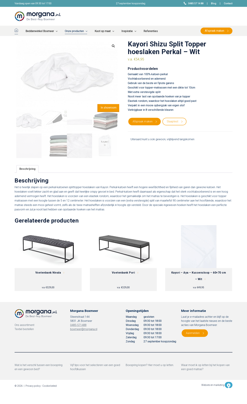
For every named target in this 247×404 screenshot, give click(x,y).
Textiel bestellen (24, 329)
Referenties (151, 31)
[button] (113, 46)
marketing (219, 385)
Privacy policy (33, 385)
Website (205, 385)
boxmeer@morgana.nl (83, 329)
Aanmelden (192, 333)
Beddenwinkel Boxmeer (40, 31)
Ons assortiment (24, 325)
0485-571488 (78, 325)
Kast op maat (102, 31)
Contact (228, 3)
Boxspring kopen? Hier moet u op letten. (150, 365)
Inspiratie (127, 31)
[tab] (27, 169)
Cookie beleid (49, 385)
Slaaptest (172, 121)
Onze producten (74, 31)
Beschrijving (27, 169)
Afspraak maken (214, 30)
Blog (213, 3)
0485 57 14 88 (193, 3)
